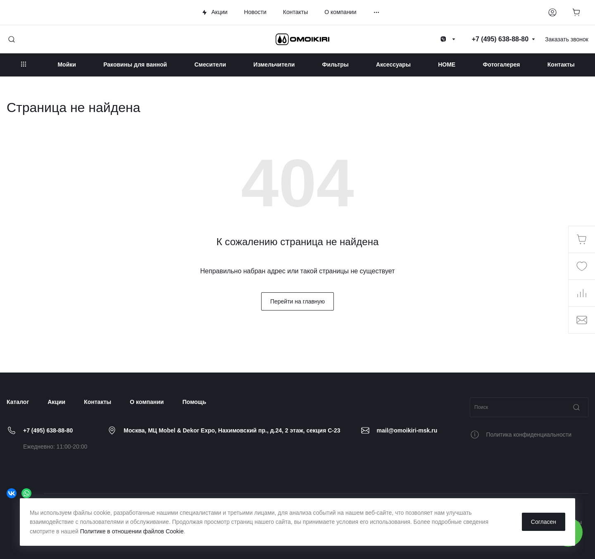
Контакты (97, 402)
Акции (56, 402)
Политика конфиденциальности (529, 434)
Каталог (18, 402)
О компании (147, 402)
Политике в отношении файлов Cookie (132, 531)
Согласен (543, 521)
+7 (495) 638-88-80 (48, 430)
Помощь (194, 402)
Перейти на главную (297, 301)
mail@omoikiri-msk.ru (407, 430)
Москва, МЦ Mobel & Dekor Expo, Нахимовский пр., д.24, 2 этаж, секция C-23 (232, 430)
